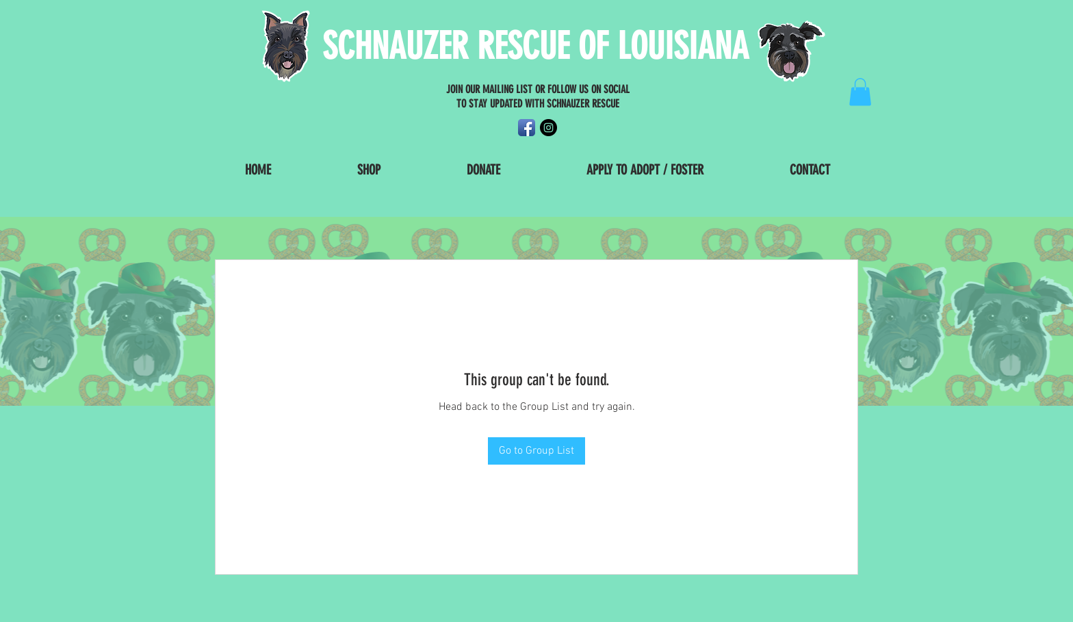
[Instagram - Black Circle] (548, 127)
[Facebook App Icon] (526, 127)
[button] (860, 92)
